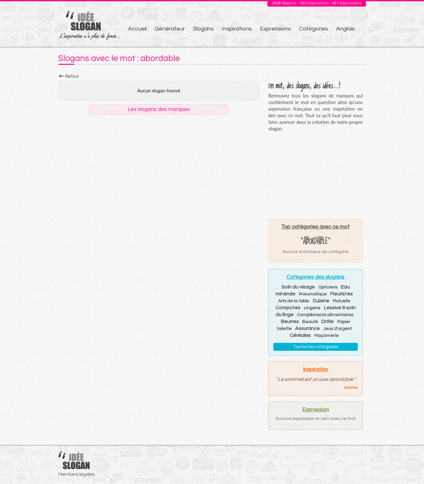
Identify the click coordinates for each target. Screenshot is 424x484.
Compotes (288, 307)
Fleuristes (341, 293)
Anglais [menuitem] (345, 29)
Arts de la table (293, 301)
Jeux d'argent (337, 329)
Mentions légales (76, 474)
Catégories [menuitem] (313, 29)
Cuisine (321, 300)
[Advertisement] (315, 175)
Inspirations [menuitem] (237, 29)
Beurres (290, 321)
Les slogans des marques (159, 109)
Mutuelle (341, 301)
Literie (352, 388)
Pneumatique (313, 294)
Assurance (307, 328)
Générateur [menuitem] (170, 29)
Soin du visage (298, 286)
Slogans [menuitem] (203, 29)
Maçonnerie (326, 335)
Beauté (310, 322)
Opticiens (327, 287)
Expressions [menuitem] (275, 29)
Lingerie (312, 308)
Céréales (300, 335)
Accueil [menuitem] (137, 29)
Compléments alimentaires (325, 315)
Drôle (327, 321)
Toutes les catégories (315, 346)
